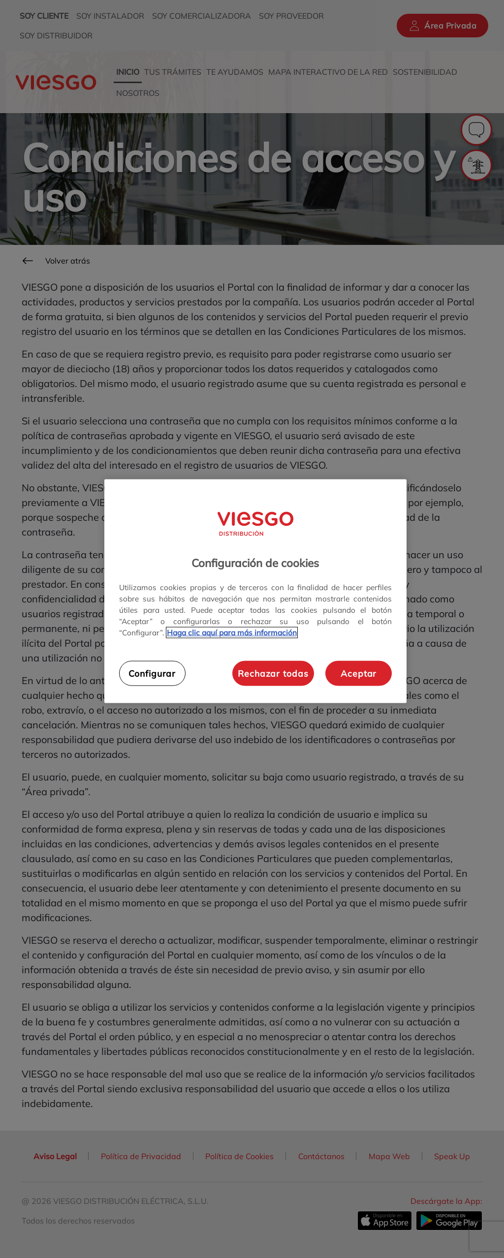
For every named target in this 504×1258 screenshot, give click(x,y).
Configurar (152, 673)
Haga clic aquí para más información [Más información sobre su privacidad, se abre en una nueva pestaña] (232, 632)
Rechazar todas (273, 673)
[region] (255, 591)
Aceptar (359, 673)
